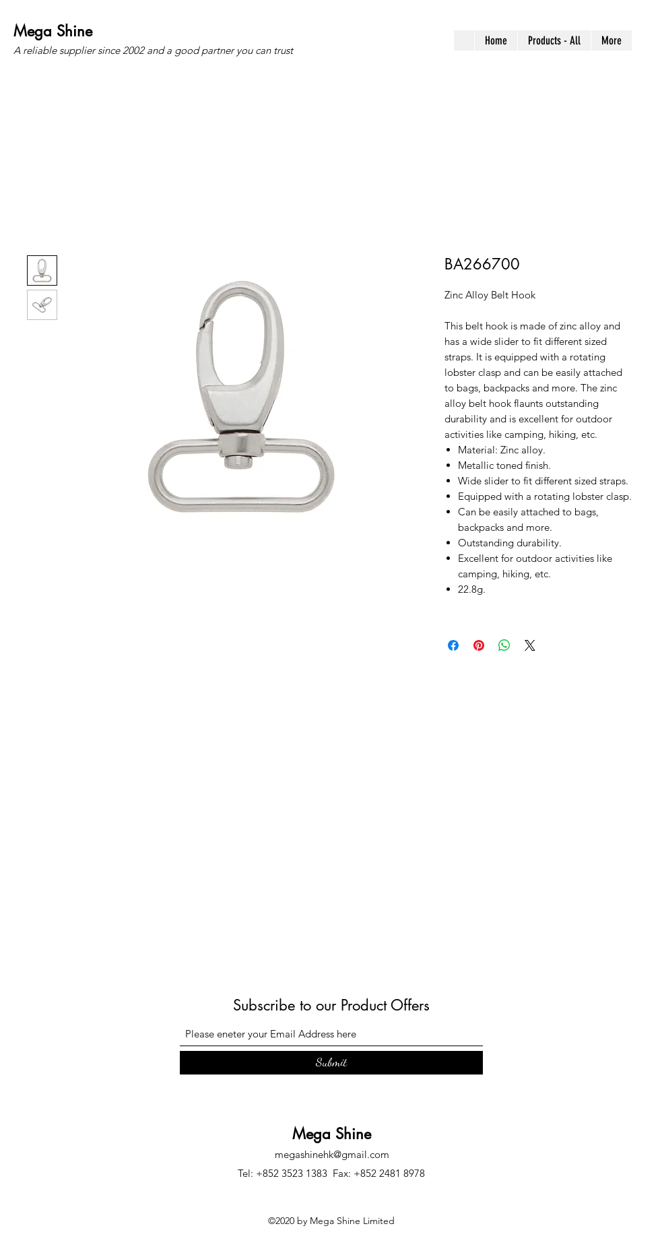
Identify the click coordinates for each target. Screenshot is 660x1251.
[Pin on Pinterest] (479, 645)
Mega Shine (52, 31)
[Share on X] (530, 645)
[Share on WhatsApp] (504, 645)
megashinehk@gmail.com (332, 1154)
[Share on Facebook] (453, 645)
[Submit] (331, 1062)
